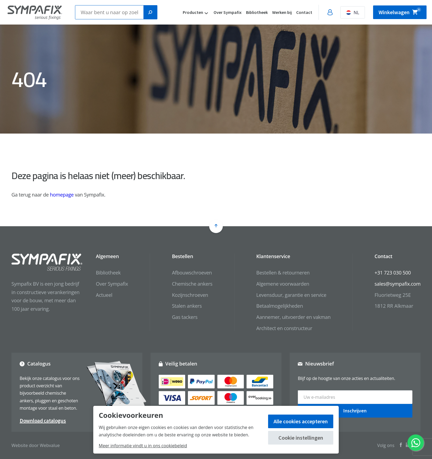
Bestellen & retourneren (283, 272)
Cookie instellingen (300, 437)
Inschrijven (355, 410)
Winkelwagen (400, 11)
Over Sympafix (228, 12)
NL (352, 13)
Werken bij (282, 12)
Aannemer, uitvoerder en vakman (293, 317)
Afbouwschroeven (192, 272)
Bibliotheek (257, 12)
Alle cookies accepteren (301, 421)
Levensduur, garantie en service (291, 295)
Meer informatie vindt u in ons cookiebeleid (143, 445)
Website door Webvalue (35, 445)
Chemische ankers (192, 283)
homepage (62, 194)
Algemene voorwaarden (282, 283)
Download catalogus (43, 420)
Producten (193, 12)
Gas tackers (184, 317)
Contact (304, 12)
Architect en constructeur (284, 328)
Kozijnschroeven (190, 295)
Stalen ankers (187, 306)
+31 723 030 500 (392, 272)
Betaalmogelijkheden (279, 306)
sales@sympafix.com (397, 283)
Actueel (104, 295)
